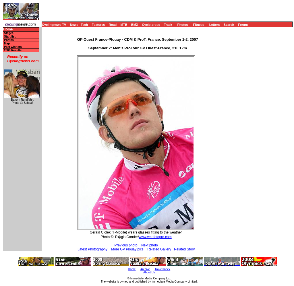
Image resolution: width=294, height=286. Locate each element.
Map (7, 43)
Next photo (149, 245)
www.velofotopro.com (155, 237)
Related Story (184, 249)
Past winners (13, 46)
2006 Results (13, 50)
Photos (182, 24)
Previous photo (126, 245)
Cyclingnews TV (54, 24)
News (74, 24)
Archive (145, 269)
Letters (214, 24)
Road (113, 24)
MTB (124, 24)
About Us (149, 272)
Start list (10, 36)
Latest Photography (92, 249)
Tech (84, 24)
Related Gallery (159, 249)
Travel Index (163, 269)
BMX (134, 24)
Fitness (198, 24)
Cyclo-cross (151, 24)
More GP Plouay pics (127, 249)
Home (8, 29)
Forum (243, 24)
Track (168, 24)
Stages (8, 33)
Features (98, 24)
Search (229, 24)
